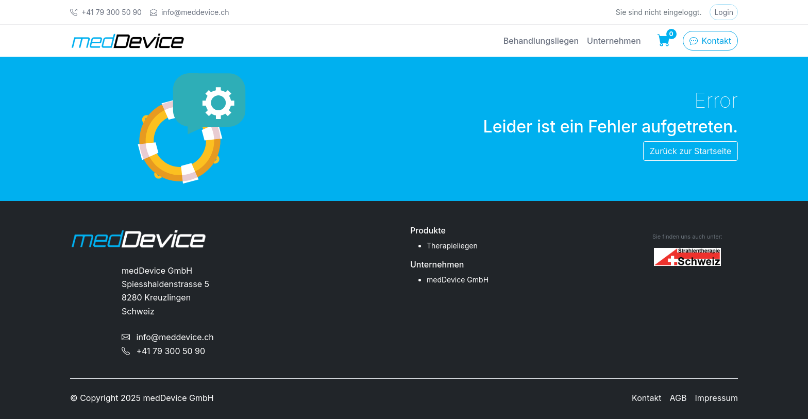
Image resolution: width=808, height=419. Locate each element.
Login (723, 12)
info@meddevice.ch (168, 337)
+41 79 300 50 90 (163, 351)
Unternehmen (614, 41)
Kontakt (710, 41)
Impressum (716, 398)
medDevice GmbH (458, 279)
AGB (678, 398)
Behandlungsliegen (541, 41)
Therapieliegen (452, 245)
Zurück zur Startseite (690, 151)
